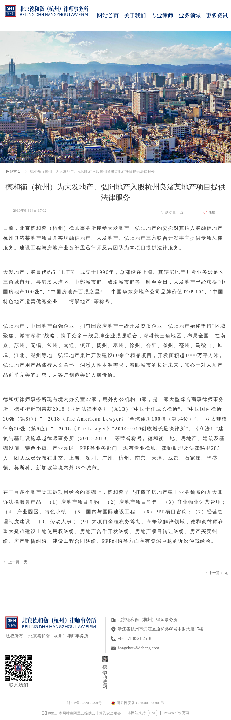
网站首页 (13, 171)
